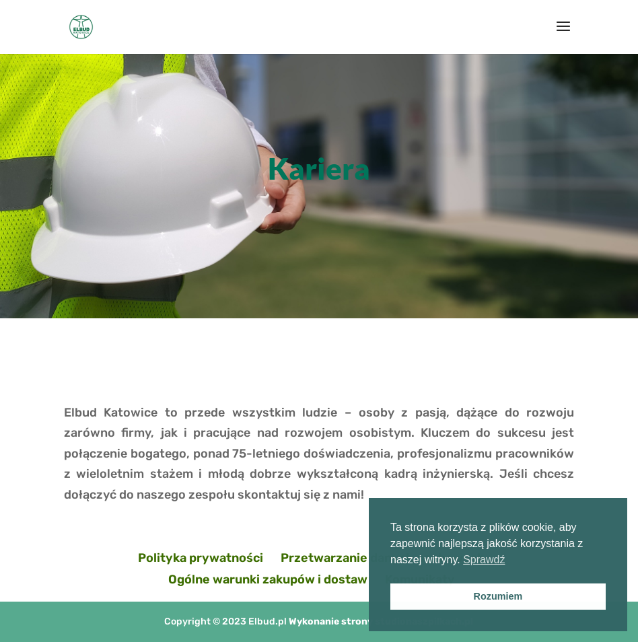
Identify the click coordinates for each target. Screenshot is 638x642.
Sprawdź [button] (484, 559)
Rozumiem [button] (498, 596)
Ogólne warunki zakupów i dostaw (267, 579)
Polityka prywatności (200, 557)
